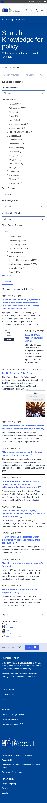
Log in (26, 10)
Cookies (5, 788)
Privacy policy (8, 779)
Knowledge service (10, 87)
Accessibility (7, 760)
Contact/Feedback (10, 719)
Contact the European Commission (17, 755)
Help (4, 699)
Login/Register (8, 694)
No (35, 647)
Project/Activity (8, 188)
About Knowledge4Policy (13, 715)
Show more (7, 276)
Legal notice (7, 793)
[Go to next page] (42, 614)
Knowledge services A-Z (12, 724)
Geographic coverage (11, 213)
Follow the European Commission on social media (21, 766)
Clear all (7, 282)
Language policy (9, 784)
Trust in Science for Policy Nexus (17, 373)
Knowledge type (9, 99)
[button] (31, 10)
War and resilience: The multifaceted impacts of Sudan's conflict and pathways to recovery (23, 427)
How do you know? (37, 2)
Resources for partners (12, 772)
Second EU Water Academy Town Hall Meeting (34, 338)
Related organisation (11, 200)
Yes (28, 647)
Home (4, 68)
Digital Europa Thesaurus (13, 225)
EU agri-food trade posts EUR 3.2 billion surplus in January (20, 591)
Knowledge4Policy (10, 658)
